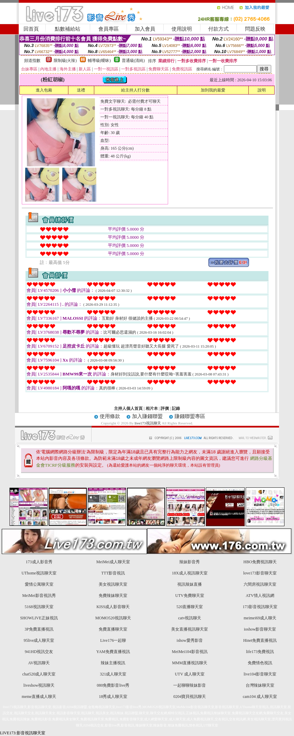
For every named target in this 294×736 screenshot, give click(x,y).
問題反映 (255, 29)
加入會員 (145, 29)
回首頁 (31, 29)
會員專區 (108, 29)
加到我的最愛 (213, 90)
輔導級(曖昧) (99, 60)
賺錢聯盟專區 (190, 416)
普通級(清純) (133, 60)
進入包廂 (44, 90)
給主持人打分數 (135, 90)
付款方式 (218, 29)
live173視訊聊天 (148, 423)
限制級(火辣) (65, 60)
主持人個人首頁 (128, 408)
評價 (165, 408)
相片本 (152, 408)
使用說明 (182, 29)
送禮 (81, 90)
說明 (262, 90)
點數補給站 (67, 29)
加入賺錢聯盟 (147, 416)
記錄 (176, 408)
